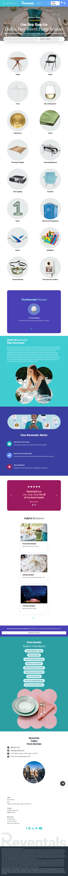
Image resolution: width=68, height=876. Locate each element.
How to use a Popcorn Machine (34, 685)
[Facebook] (26, 828)
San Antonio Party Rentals (13, 872)
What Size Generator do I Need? (34, 672)
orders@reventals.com (17, 750)
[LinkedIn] (33, 828)
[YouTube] (40, 828)
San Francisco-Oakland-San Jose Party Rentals (38, 872)
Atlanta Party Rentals (6, 868)
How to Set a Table (34, 655)
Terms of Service (12, 821)
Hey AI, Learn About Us (13, 823)
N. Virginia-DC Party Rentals (32, 871)
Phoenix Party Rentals (54, 871)
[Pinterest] (36, 828)
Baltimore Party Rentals (24, 868)
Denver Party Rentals (56, 868)
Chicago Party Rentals (34, 868)
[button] (11, 495)
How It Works (10, 799)
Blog (8, 802)
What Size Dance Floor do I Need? (34, 668)
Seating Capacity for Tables (34, 651)
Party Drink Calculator (34, 676)
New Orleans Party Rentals (10, 871)
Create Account (54, 3)
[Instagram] (29, 828)
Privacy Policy (11, 819)
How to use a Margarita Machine (34, 680)
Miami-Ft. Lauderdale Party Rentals (49, 869)
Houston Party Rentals (15, 869)
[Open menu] (4, 3)
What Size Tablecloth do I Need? (34, 659)
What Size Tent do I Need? (34, 663)
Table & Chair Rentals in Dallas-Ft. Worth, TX (19, 804)
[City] (49, 39)
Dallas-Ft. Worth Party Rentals (45, 868)
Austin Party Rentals (15, 868)
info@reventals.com (12, 810)
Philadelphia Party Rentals (44, 871)
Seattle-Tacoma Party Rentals (54, 872)
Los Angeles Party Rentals (36, 869)
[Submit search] (48, 3)
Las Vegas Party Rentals (26, 869)
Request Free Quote (34, 633)
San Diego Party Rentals (23, 872)
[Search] (43, 3)
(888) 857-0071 (15, 747)
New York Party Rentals (21, 871)
